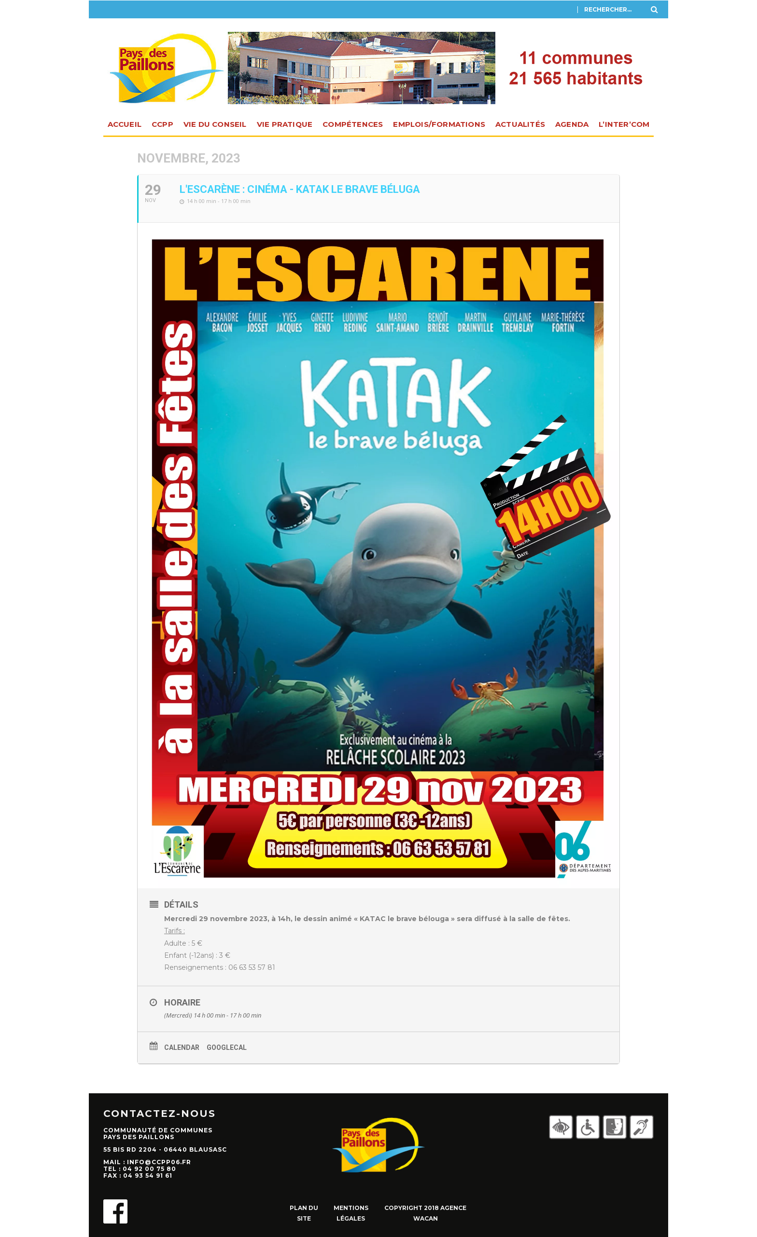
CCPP (162, 124)
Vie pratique (284, 124)
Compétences (352, 124)
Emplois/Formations (439, 124)
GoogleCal (227, 1047)
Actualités (520, 124)
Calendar (181, 1047)
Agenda (572, 124)
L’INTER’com (624, 124)
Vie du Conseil (215, 124)
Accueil (124, 124)
